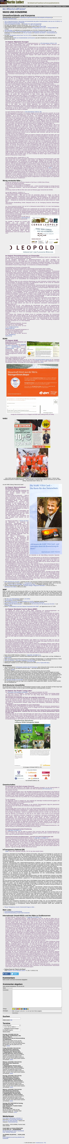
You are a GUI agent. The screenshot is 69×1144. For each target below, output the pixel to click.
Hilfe (11, 1020)
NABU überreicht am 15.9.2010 (11, 581)
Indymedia (6, 605)
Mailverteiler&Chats (13, 1122)
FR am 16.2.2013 (24, 520)
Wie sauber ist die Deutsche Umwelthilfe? (18, 692)
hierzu (50, 167)
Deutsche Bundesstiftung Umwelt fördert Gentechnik (17, 912)
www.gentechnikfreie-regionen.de (43, 359)
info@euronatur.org (13, 327)
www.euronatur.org (9, 328)
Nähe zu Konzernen (20, 9)
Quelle (12, 669)
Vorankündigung (8, 600)
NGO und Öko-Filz (11, 8)
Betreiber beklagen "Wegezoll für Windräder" (34, 585)
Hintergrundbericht (52, 27)
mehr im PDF (8, 657)
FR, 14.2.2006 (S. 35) (36, 25)
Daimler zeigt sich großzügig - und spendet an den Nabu (21, 584)
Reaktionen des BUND (39, 32)
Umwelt (26, 6)
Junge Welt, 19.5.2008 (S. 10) (34, 917)
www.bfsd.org (8, 336)
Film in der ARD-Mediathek (13, 599)
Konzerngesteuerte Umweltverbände (13, 911)
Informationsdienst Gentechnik (37, 602)
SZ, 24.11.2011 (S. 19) (37, 604)
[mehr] (8, 1045)
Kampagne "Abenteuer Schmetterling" (15, 345)
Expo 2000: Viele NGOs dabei (9, 18)
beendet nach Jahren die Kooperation (33, 24)
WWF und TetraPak (9, 660)
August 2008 (42, 26)
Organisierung (19, 6)
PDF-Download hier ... (48, 788)
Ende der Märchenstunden (15, 604)
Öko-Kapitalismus (11, 9)
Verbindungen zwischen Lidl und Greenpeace (26, 667)
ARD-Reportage (8, 30)
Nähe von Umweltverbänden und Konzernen (24, 38)
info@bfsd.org (12, 334)
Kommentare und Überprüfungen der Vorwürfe (22, 601)
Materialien (58, 6)
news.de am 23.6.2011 (49, 604)
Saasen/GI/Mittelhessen (49, 6)
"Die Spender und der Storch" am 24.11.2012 (20, 35)
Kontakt (37, 1142)
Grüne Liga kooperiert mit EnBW (12, 24)
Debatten (40, 6)
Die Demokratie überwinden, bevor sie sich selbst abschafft (13, 1120)
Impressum (41, 1142)
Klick (42, 362)
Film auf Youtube (27, 32)
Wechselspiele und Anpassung (44, 17)
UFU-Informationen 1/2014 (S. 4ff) (48, 43)
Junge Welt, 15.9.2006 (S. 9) (34, 655)
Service (64, 6)
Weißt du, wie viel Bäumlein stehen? (17, 970)
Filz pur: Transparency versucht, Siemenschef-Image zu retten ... (19, 907)
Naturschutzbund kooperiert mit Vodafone (14, 22)
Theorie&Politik (32, 6)
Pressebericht (28, 583)
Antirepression (11, 6)
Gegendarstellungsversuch (10, 602)
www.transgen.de (25, 217)
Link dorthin (27, 599)
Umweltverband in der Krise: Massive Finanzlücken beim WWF (24, 606)
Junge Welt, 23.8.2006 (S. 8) (14, 830)
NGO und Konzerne (21, 8)
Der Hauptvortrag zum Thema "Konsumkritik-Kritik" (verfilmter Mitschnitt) (13, 1131)
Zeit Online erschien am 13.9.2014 (14, 679)
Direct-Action (4, 6)
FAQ (45, 1142)
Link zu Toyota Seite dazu (43, 662)
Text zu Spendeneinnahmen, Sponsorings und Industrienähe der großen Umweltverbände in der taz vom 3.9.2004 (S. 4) (33, 21)
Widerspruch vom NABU (10, 586)
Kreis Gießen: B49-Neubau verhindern (12, 1118)
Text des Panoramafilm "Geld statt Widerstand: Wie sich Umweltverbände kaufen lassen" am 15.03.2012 (29, 31)
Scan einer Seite (31, 661)
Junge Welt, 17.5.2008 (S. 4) (41, 838)
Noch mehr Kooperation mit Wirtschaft (25, 660)
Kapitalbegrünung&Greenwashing (28, 17)
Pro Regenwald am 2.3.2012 (39, 27)
